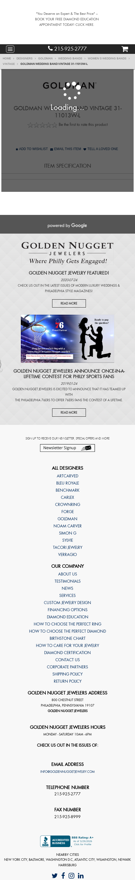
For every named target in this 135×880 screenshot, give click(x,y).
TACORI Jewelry (67, 547)
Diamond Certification (67, 652)
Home (8, 58)
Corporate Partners (67, 667)
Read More (69, 303)
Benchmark (68, 490)
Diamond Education (67, 617)
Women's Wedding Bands (109, 58)
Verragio (67, 554)
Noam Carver (68, 526)
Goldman (47, 58)
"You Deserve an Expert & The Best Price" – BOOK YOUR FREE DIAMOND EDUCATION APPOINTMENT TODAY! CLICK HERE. (67, 19)
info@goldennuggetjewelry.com (67, 772)
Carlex (67, 497)
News (67, 588)
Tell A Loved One (100, 149)
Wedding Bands (72, 58)
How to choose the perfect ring (67, 624)
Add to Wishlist (32, 149)
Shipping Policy (67, 674)
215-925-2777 (67, 48)
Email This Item (65, 149)
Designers (26, 58)
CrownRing (67, 504)
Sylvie (67, 540)
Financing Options (68, 609)
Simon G (67, 533)
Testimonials (68, 581)
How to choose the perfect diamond (67, 631)
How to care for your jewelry (67, 645)
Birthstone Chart (68, 638)
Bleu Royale (67, 483)
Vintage (10, 64)
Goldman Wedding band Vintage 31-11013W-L (54, 64)
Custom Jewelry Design (67, 602)
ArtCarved (67, 476)
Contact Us (67, 659)
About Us (67, 574)
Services (67, 595)
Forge (67, 511)
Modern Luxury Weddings (96, 285)
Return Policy (67, 681)
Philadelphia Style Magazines (68, 291)
